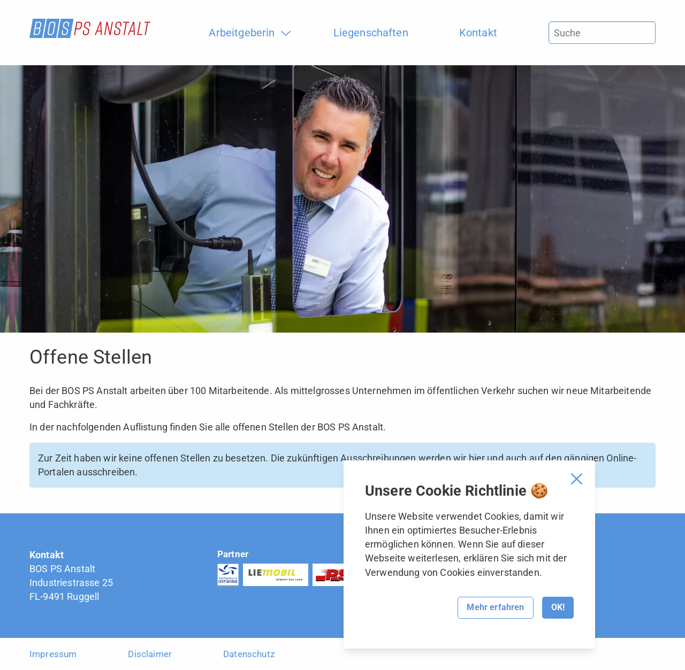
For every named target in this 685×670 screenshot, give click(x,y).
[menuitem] (245, 33)
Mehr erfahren (495, 607)
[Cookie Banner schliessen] (576, 478)
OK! (558, 607)
